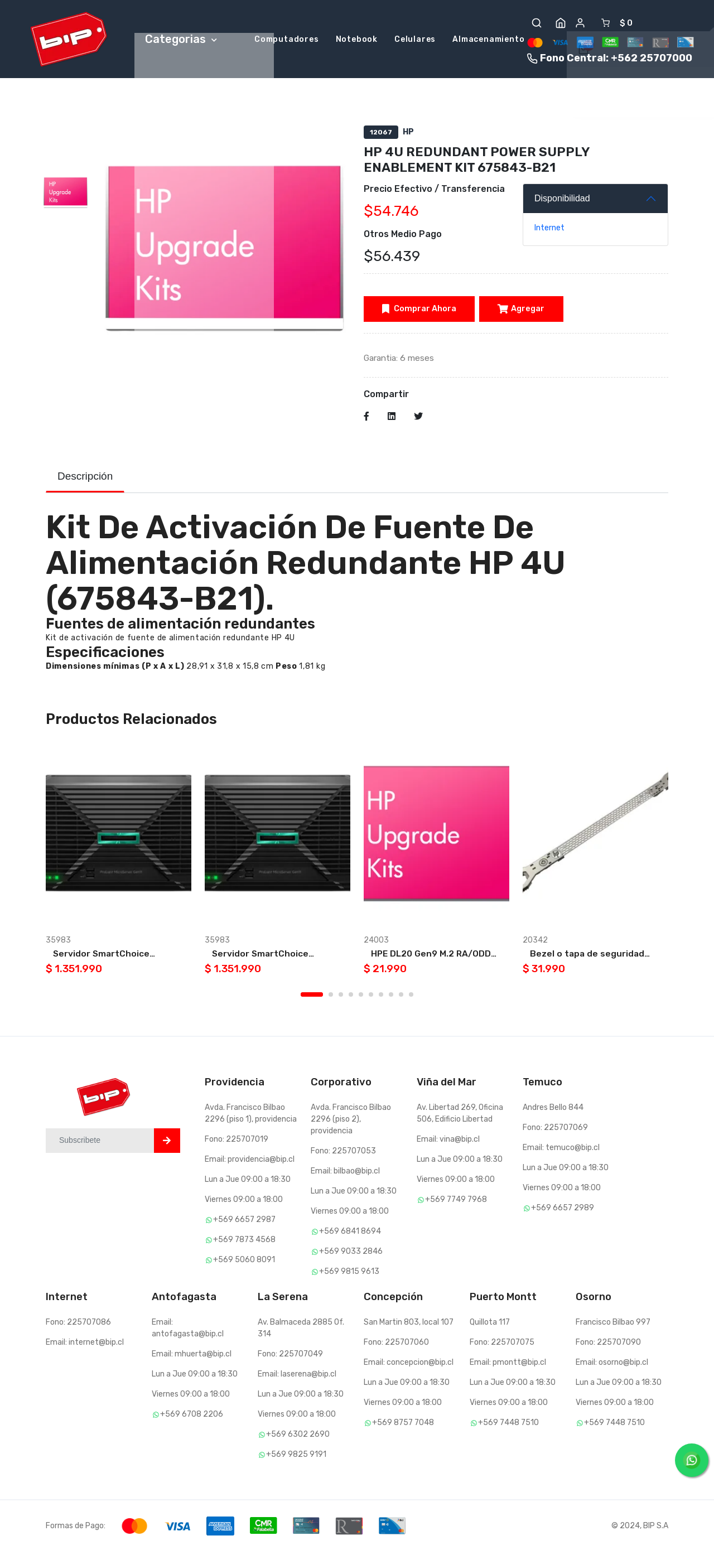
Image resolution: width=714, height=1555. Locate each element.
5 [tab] (361, 998)
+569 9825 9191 (292, 1457)
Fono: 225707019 (236, 1142)
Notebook (357, 40)
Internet (549, 229)
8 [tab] (391, 998)
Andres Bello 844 (553, 1110)
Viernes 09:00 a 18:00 (244, 1203)
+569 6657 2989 (558, 1211)
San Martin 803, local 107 (409, 1325)
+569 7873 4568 (240, 1243)
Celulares (415, 40)
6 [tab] (371, 998)
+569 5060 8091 (240, 1263)
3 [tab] (341, 998)
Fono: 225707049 (290, 1357)
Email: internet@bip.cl (85, 1345)
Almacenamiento (488, 40)
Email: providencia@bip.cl (250, 1162)
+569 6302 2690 (294, 1437)
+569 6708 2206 (187, 1417)
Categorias (181, 39)
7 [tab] (381, 998)
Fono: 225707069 (555, 1131)
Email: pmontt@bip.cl (508, 1365)
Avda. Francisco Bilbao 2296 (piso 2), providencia (351, 1122)
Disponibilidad (562, 200)
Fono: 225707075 (502, 1345)
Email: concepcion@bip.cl (409, 1365)
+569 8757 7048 (399, 1426)
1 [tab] (312, 998)
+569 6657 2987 (240, 1223)
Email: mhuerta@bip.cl (191, 1357)
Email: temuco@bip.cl (561, 1151)
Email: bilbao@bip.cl (345, 1174)
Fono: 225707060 (396, 1345)
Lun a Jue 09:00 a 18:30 (248, 1182)
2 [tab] (331, 998)
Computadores (286, 40)
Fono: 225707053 (343, 1154)
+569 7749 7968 (452, 1203)
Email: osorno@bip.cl (612, 1365)
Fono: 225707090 (608, 1345)
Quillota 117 (490, 1325)
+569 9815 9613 (345, 1274)
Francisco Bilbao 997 (613, 1325)
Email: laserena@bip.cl (297, 1377)
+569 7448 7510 (504, 1426)
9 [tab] (401, 998)
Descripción (85, 479)
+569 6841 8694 (346, 1234)
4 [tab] (351, 998)
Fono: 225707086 (78, 1325)
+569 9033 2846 (347, 1254)
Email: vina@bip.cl (448, 1142)
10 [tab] (411, 998)
